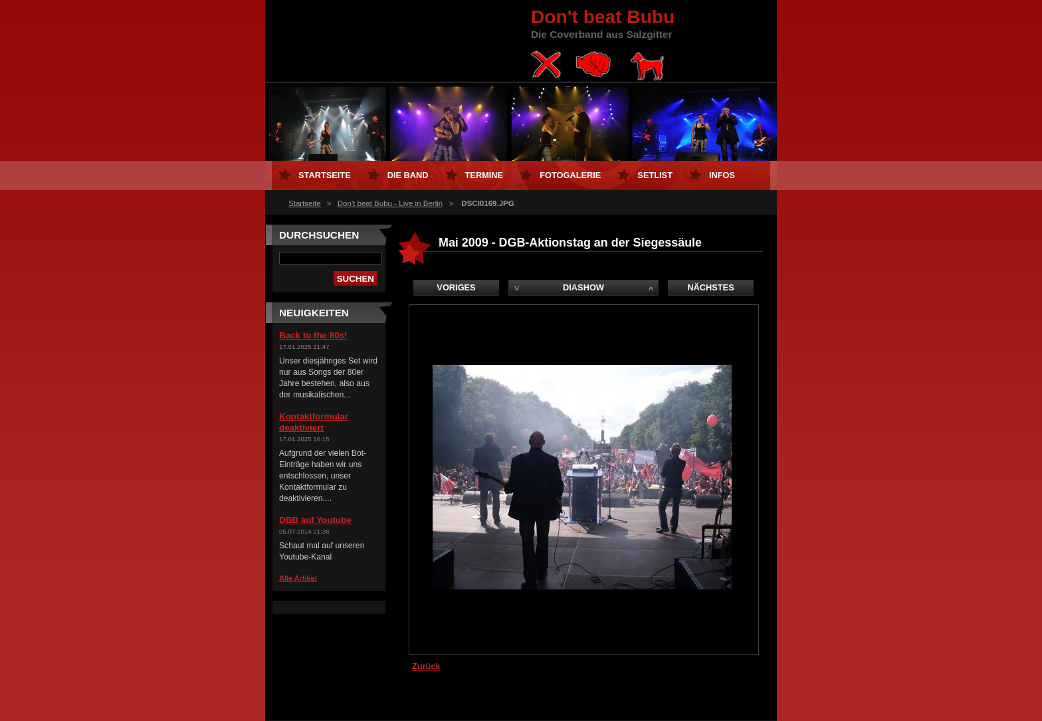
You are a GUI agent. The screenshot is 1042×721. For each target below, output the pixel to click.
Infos (722, 175)
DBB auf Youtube (315, 520)
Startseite (304, 203)
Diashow (583, 287)
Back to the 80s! (313, 335)
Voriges (456, 287)
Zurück (426, 666)
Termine (484, 175)
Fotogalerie (570, 175)
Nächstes (710, 287)
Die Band (408, 175)
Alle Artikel (298, 578)
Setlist (655, 175)
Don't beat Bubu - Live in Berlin (390, 203)
